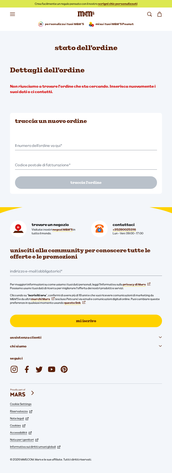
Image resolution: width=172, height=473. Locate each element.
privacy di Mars (136, 284)
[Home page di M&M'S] (86, 14)
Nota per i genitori (24, 439)
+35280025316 (124, 229)
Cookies (17, 425)
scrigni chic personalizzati (117, 3)
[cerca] (149, 14)
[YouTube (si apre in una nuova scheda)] (51, 369)
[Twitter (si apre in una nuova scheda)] (39, 369)
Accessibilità (21, 432)
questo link (74, 302)
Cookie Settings (20, 404)
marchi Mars (43, 299)
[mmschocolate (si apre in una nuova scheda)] (64, 369)
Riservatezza (21, 411)
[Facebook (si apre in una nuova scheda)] (26, 369)
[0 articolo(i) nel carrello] (159, 14)
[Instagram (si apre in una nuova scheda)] (14, 369)
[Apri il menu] (12, 14)
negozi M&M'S (62, 229)
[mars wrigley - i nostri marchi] (22, 393)
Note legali (19, 418)
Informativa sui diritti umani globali (35, 446)
